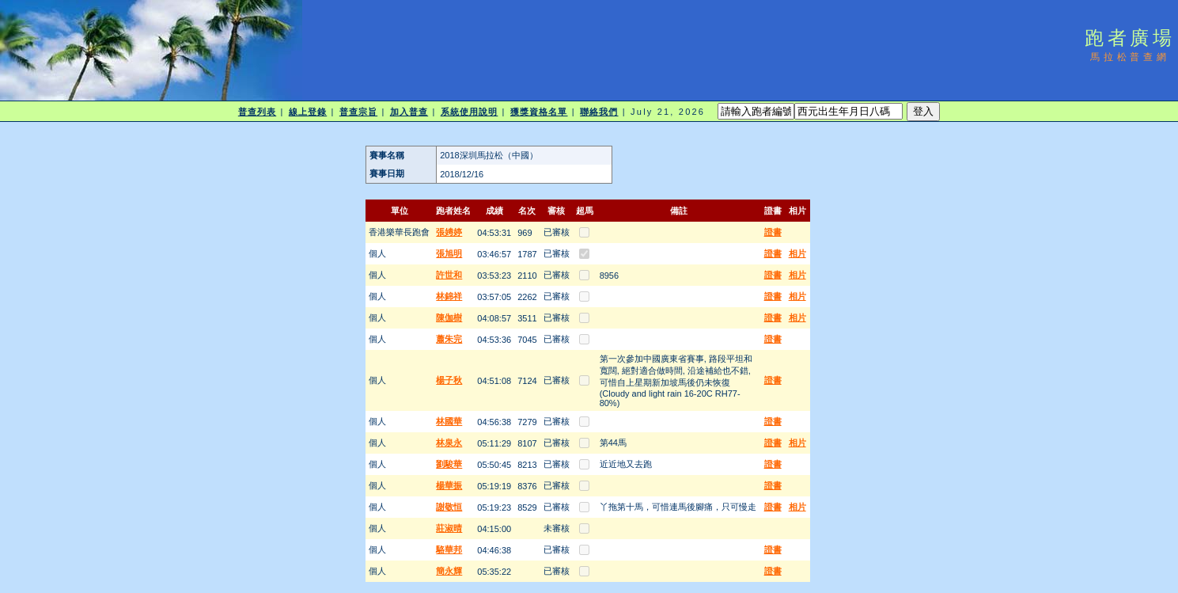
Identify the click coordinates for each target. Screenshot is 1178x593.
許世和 (449, 274)
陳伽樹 (449, 317)
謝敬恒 (449, 506)
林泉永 (449, 442)
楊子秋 (449, 380)
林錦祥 (449, 296)
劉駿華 (449, 464)
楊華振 (449, 485)
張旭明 (449, 253)
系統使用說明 (469, 111)
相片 (797, 253)
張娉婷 (449, 232)
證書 (773, 232)
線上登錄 (308, 111)
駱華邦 (449, 549)
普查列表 (257, 111)
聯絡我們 (599, 111)
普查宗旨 (358, 111)
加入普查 (409, 111)
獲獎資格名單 (539, 111)
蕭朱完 (449, 339)
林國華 (449, 421)
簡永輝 (449, 571)
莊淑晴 (449, 528)
